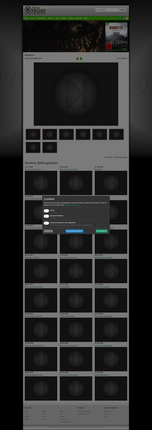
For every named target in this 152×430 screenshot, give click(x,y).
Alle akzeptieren (101, 231)
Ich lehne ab (48, 231)
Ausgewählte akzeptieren (74, 231)
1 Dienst (53, 212)
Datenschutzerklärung (72, 205)
